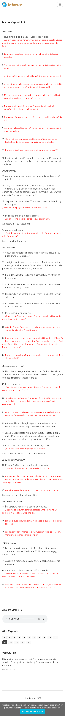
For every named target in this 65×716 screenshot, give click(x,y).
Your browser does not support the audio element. (25, 619)
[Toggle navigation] (60, 4)
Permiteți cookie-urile (32, 711)
